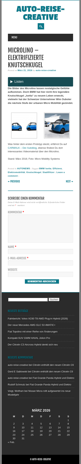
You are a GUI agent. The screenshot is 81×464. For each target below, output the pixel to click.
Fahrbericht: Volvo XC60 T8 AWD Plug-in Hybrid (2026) (38, 318)
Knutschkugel (33, 172)
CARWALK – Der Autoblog (22, 147)
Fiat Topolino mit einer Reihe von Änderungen (33, 331)
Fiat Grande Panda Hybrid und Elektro (53, 378)
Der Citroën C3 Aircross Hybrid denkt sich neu (33, 344)
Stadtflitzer (48, 172)
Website (12, 270)
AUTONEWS (23, 168)
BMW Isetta (45, 168)
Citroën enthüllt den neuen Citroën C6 (53, 365)
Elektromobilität (16, 172)
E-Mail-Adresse (19, 258)
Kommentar (16, 212)
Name (12, 247)
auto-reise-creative (40, 13)
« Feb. (11, 442)
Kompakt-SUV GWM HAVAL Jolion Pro (29, 338)
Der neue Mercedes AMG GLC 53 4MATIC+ (32, 325)
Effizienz (57, 168)
